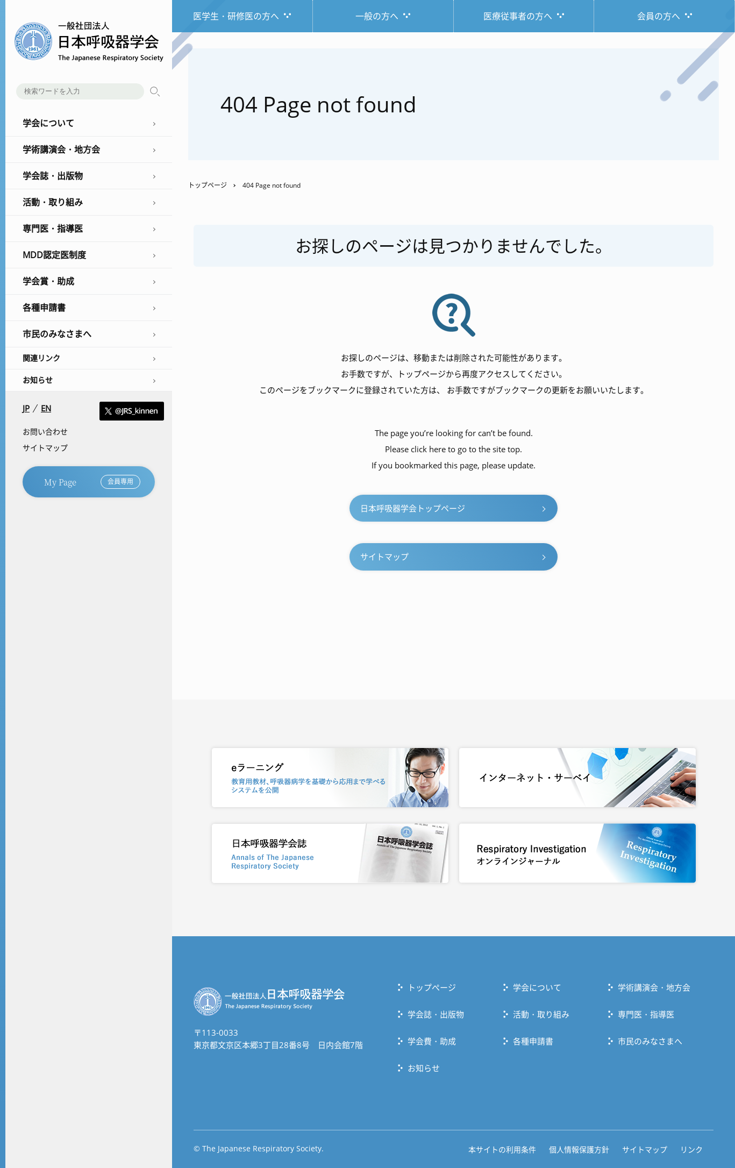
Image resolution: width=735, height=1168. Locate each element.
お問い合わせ (45, 431)
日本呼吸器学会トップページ (412, 508)
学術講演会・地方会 (654, 987)
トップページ (207, 185)
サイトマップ (45, 448)
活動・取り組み (541, 1014)
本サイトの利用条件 (502, 1149)
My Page (92, 482)
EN (46, 408)
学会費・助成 (432, 1041)
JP (26, 408)
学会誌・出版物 (436, 1014)
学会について (537, 987)
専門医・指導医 (646, 1014)
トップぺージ (432, 987)
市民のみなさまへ (650, 1041)
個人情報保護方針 (579, 1149)
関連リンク (41, 358)
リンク (691, 1149)
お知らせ (38, 380)
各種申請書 (533, 1041)
